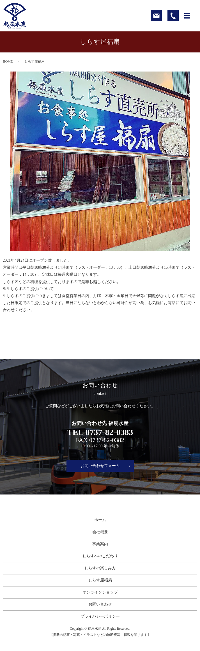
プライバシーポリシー (100, 616)
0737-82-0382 (106, 439)
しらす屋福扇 (100, 580)
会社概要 (100, 532)
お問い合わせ (100, 604)
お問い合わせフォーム (100, 466)
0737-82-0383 (109, 432)
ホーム (100, 520)
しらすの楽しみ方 (100, 568)
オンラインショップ (100, 592)
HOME (8, 61)
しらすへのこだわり (100, 556)
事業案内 (100, 544)
